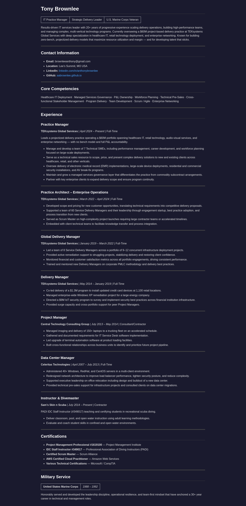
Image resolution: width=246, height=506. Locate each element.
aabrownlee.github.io (69, 75)
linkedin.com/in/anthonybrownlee (78, 70)
